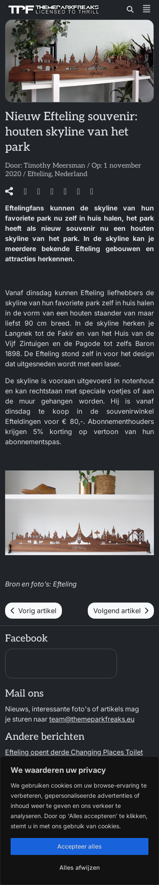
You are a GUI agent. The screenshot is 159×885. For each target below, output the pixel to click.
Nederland (71, 174)
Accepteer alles (79, 846)
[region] (79, 820)
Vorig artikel (33, 610)
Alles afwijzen (79, 867)
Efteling (40, 174)
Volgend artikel (120, 610)
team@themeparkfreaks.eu (91, 719)
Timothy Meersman (54, 166)
